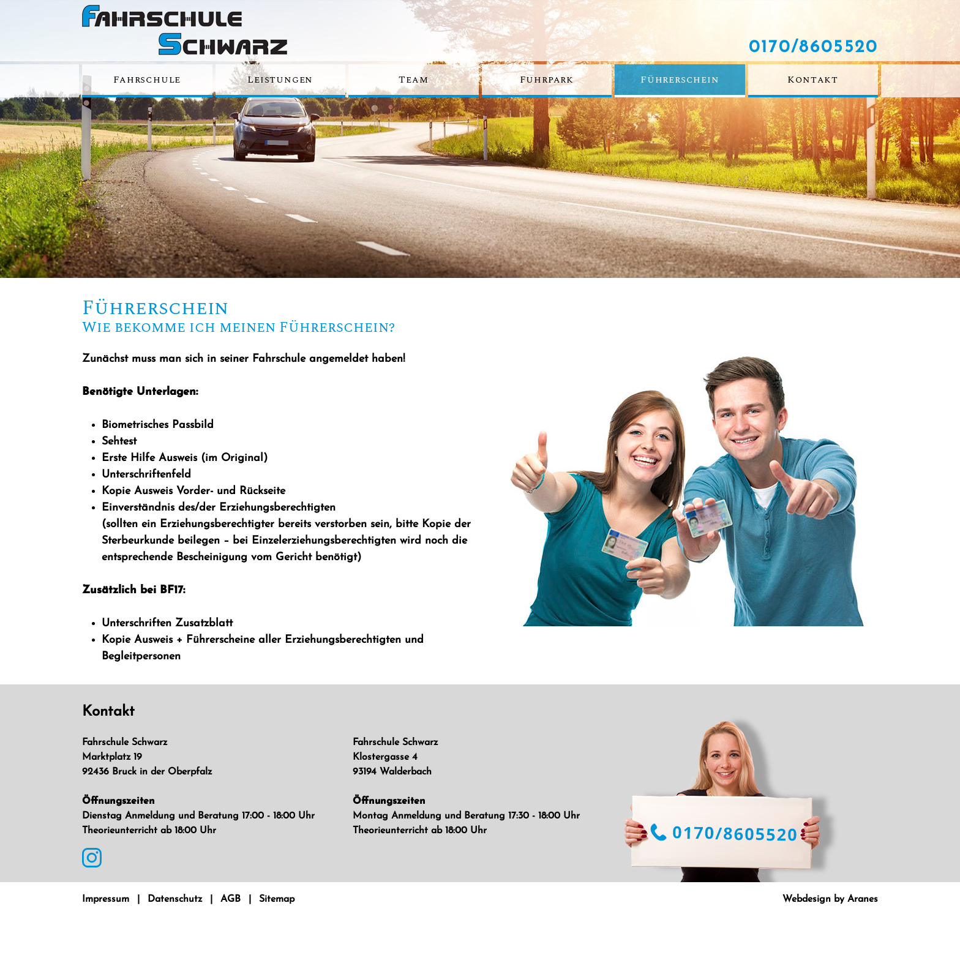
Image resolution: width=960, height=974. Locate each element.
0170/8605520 (813, 47)
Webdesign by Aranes (830, 899)
